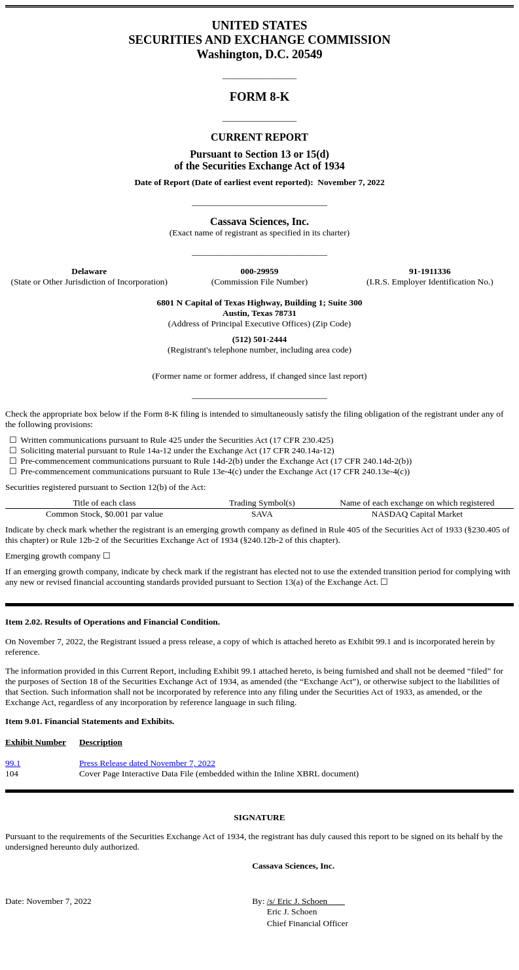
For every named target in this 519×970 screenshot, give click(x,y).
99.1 (12, 763)
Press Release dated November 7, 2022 (147, 763)
